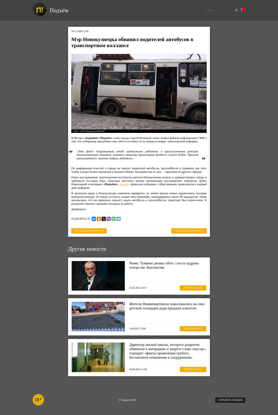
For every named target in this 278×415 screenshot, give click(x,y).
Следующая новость (189, 230)
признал (124, 184)
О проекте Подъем (230, 400)
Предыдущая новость (89, 230)
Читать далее (193, 288)
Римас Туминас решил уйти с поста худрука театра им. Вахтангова (164, 265)
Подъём (59, 10)
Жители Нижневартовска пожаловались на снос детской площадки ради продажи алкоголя (167, 306)
